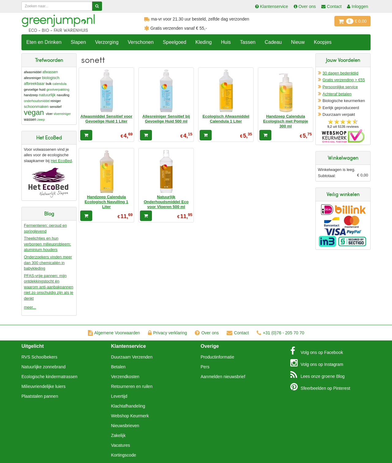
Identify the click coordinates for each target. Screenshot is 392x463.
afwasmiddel (32, 72)
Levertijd (119, 396)
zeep (41, 119)
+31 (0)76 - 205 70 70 (280, 332)
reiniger (56, 101)
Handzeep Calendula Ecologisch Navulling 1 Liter (106, 202)
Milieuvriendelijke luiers (43, 386)
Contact (238, 332)
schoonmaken (36, 106)
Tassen (247, 42)
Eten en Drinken (44, 42)
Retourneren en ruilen (132, 386)
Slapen (78, 42)
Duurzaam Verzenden (132, 357)
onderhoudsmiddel (37, 101)
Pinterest (320, 386)
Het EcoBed (61, 160)
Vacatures (120, 445)
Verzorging (107, 42)
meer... (30, 307)
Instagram (316, 363)
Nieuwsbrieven (125, 425)
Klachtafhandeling (128, 406)
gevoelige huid (34, 89)
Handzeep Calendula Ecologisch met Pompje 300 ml (285, 121)
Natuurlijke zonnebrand (43, 366)
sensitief (55, 106)
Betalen (118, 366)
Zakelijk (118, 435)
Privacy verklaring (167, 332)
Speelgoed (175, 42)
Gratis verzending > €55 (343, 80)
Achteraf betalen (337, 94)
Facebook (316, 351)
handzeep (31, 95)
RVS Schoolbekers (39, 357)
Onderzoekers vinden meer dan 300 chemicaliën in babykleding (48, 263)
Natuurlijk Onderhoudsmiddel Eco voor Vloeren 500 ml (166, 202)
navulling (63, 95)
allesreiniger (32, 78)
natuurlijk (47, 95)
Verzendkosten (125, 376)
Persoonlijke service (340, 87)
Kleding (203, 42)
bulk (48, 83)
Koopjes (323, 42)
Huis (226, 42)
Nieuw (297, 42)
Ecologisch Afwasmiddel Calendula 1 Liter (225, 118)
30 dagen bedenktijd (340, 73)
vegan (34, 112)
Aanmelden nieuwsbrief (223, 376)
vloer (49, 114)
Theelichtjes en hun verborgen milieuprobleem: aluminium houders (47, 244)
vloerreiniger (62, 114)
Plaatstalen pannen (39, 396)
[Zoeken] (97, 6)
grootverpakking (57, 89)
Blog (317, 374)
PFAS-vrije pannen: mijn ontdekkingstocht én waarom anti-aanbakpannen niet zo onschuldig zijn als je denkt (48, 287)
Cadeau (273, 42)
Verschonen (141, 42)
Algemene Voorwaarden (114, 332)
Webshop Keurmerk (130, 415)
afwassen (50, 72)
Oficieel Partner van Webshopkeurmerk (343, 135)
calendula (60, 83)
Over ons (207, 332)
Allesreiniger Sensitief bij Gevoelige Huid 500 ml (166, 118)
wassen (30, 119)
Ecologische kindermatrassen (49, 376)
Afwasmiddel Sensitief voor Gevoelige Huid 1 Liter (107, 118)
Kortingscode (123, 455)
